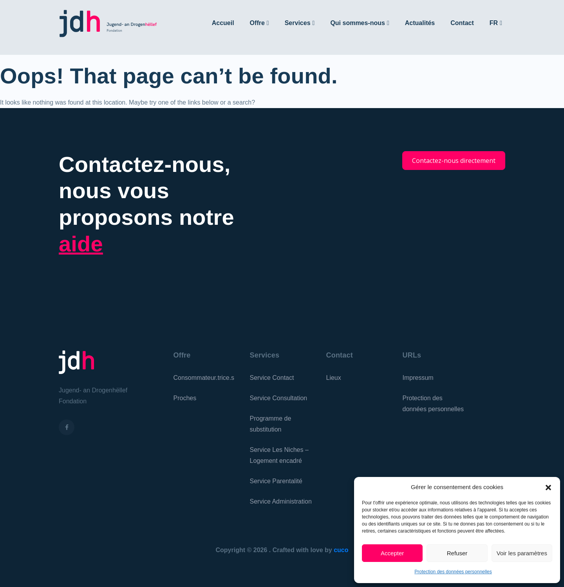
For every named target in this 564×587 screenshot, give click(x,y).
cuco (341, 550)
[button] (548, 487)
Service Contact (272, 377)
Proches (185, 398)
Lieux (333, 377)
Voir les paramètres (522, 553)
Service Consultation (278, 398)
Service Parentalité (276, 481)
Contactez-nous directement (453, 160)
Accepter (392, 553)
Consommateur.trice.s (204, 377)
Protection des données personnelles (453, 571)
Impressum (418, 377)
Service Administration (281, 501)
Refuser (457, 553)
